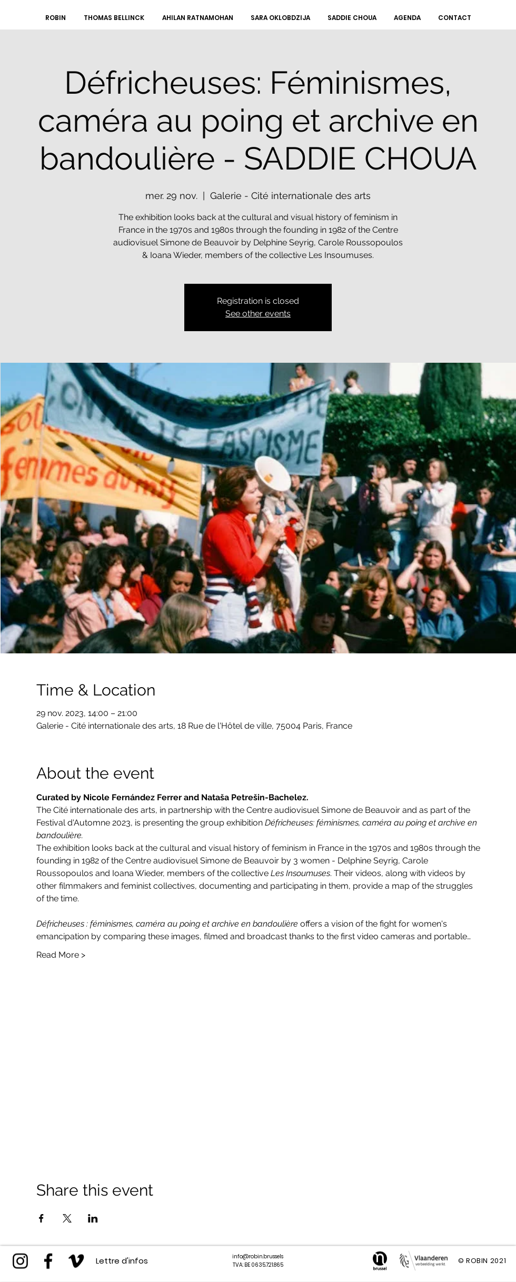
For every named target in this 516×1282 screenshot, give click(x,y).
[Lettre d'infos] (122, 1260)
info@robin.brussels (257, 1256)
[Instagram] (20, 1261)
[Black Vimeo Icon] (76, 1261)
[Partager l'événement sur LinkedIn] (93, 1218)
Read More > (60, 955)
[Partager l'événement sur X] (67, 1218)
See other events (258, 314)
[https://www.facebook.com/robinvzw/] (48, 1261)
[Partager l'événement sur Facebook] (41, 1218)
